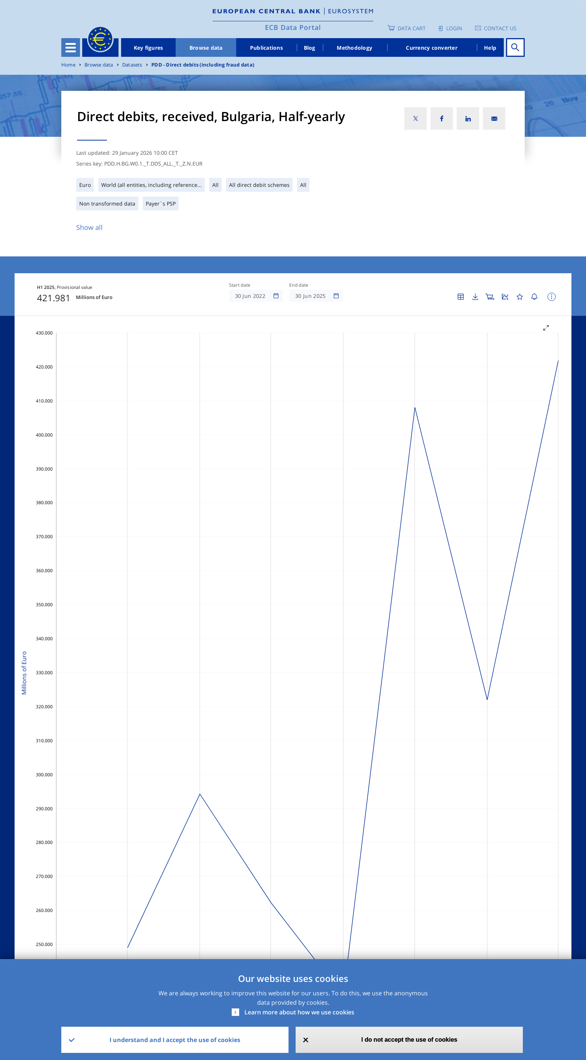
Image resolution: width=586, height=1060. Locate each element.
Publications (266, 47)
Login (454, 28)
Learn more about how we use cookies (299, 1012)
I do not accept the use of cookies (409, 1039)
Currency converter (431, 47)
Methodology (354, 47)
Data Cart (412, 28)
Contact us (500, 28)
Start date (240, 285)
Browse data (206, 47)
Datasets (132, 65)
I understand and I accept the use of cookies (175, 1040)
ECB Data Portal (293, 27)
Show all (89, 227)
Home (68, 65)
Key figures (148, 47)
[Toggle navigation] (70, 47)
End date (299, 285)
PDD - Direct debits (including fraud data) (202, 65)
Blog (309, 47)
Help (490, 47)
